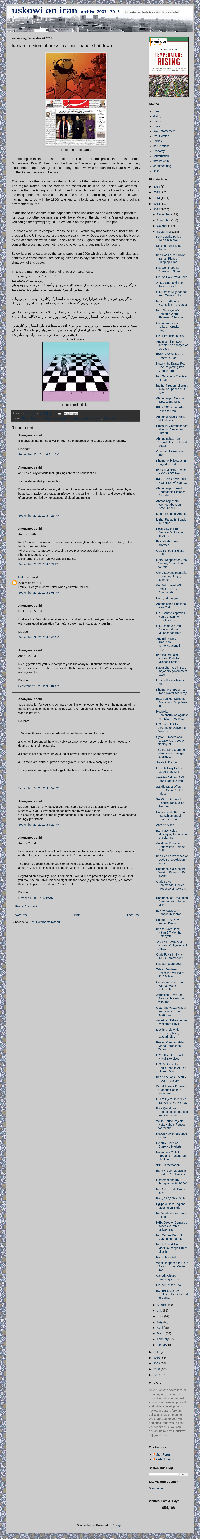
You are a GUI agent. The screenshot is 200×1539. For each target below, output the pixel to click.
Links (156, 171)
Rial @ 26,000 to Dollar (171, 1198)
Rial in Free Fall (166, 1257)
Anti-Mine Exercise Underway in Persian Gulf (170, 847)
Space (157, 126)
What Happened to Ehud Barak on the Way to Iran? (172, 1266)
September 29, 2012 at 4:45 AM (38, 637)
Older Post (132, 915)
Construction (161, 156)
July (160, 1310)
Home (76, 915)
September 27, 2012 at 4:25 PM (38, 515)
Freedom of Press (41, 418)
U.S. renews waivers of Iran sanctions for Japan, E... (171, 1011)
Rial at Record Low (168, 963)
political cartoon (112, 418)
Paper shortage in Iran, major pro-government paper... (171, 671)
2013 (157, 203)
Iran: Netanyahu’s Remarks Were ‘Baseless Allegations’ (171, 314)
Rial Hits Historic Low (170, 335)
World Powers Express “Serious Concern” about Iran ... (171, 1090)
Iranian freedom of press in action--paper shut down (172, 389)
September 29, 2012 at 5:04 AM (38, 686)
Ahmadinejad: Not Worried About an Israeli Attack (168, 504)
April (160, 1327)
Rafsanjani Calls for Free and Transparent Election (171, 1156)
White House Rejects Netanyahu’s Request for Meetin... (171, 1124)
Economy (159, 151)
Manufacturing (162, 166)
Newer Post (19, 915)
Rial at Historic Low (168, 1285)
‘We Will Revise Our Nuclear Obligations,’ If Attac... (172, 945)
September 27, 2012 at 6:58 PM (38, 592)
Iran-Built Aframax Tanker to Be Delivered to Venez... (172, 1294)
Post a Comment (26, 906)
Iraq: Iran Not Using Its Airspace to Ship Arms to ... (171, 702)
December (164, 214)
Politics (157, 141)
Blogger (117, 1525)
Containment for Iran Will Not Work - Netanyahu (169, 986)
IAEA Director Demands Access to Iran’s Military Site (171, 1226)
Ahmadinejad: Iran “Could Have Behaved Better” (171, 442)
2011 (157, 1352)
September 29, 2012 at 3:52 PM (38, 788)
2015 (157, 192)
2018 (157, 186)
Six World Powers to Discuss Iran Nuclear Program (170, 803)
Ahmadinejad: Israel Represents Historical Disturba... (171, 492)
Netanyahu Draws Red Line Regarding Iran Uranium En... (171, 367)
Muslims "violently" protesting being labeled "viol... (168, 1033)
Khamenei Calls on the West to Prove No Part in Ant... (171, 872)
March (161, 1333)
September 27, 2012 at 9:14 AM (38, 454)
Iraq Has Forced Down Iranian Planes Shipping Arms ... (170, 258)
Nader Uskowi (164, 1459)
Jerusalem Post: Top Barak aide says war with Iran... (170, 998)
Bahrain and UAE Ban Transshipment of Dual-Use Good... (170, 816)
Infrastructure (161, 161)
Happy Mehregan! (167, 598)
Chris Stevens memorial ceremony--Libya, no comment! (171, 576)
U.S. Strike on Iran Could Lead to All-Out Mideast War (171, 1068)
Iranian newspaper (90, 418)
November (164, 220)
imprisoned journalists (65, 418)
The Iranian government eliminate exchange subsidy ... (171, 753)
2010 (157, 1357)
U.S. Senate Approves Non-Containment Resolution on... (170, 616)
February (163, 1339)
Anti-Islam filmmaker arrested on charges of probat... (172, 345)
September (164, 231)
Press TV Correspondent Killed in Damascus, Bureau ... (172, 429)
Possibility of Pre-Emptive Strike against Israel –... (171, 532)
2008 (157, 1369)
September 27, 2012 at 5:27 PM (38, 564)
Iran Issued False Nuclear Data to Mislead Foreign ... (169, 658)
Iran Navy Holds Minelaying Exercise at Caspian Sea (172, 834)
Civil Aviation (161, 136)
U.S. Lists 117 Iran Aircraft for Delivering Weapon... (171, 728)
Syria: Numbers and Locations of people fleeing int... (170, 740)
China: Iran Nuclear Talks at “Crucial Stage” (168, 326)
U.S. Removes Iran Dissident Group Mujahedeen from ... (170, 629)
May (160, 1322)
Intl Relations (161, 146)
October (162, 225)
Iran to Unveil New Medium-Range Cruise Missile (172, 1248)
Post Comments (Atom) (44, 922)
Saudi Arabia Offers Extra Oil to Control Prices (169, 790)
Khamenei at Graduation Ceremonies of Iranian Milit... (172, 901)
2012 (157, 209)
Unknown (24, 577)
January (162, 1344)
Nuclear (158, 121)
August (162, 1304)
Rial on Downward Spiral (172, 277)
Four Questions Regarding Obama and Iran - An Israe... (172, 1112)
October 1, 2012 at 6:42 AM (36, 898)
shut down (128, 418)
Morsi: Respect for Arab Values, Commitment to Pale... (171, 563)
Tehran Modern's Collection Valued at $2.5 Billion (170, 973)
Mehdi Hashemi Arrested (172, 513)
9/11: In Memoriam (168, 1165)
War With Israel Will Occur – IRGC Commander (169, 589)
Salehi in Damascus (169, 762)
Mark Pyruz (162, 1454)
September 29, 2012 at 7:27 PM (38, 824)
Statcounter (156, 1488)
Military (157, 116)
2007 (157, 1374)
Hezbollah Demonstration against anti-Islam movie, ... (172, 715)
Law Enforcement (164, 131)
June (160, 1316)
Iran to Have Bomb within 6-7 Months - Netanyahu (169, 932)
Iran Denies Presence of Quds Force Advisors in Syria (172, 859)
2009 (157, 1363)
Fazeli (25, 418)
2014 (157, 198)
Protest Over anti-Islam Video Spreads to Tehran (171, 1046)
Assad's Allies (165, 824)
